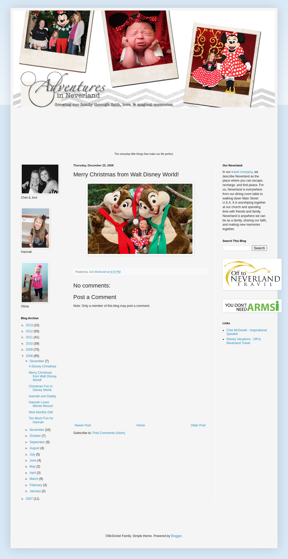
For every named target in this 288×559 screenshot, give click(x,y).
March (34, 479)
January (36, 491)
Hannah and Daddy (42, 396)
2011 (30, 337)
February (36, 485)
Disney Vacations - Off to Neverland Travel (243, 341)
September (38, 442)
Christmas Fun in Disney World (41, 388)
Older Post (198, 425)
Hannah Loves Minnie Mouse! (41, 404)
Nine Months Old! (41, 412)
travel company (241, 172)
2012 (30, 331)
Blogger (176, 536)
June (33, 460)
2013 (30, 325)
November (37, 430)
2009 (30, 349)
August (35, 448)
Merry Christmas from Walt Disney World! (43, 376)
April (33, 473)
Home (141, 425)
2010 (30, 343)
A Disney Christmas (42, 366)
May (33, 466)
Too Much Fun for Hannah (41, 420)
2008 (30, 356)
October (36, 436)
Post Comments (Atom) (108, 433)
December (37, 361)
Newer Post (83, 425)
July (33, 454)
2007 (30, 499)
